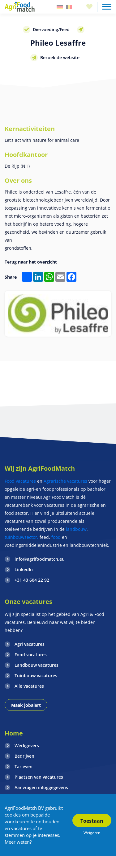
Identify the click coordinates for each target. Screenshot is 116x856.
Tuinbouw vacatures (36, 675)
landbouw (76, 529)
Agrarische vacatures (66, 481)
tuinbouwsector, (21, 537)
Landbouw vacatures (36, 665)
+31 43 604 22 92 (32, 580)
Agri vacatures (30, 644)
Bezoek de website (59, 57)
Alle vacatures (29, 686)
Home (14, 733)
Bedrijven (24, 756)
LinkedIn (24, 569)
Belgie (69, 7)
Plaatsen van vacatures (39, 777)
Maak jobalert (26, 705)
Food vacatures (20, 481)
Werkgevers (27, 745)
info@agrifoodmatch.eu (40, 559)
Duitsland (60, 7)
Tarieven (23, 766)
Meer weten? (18, 842)
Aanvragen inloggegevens (41, 787)
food (56, 537)
